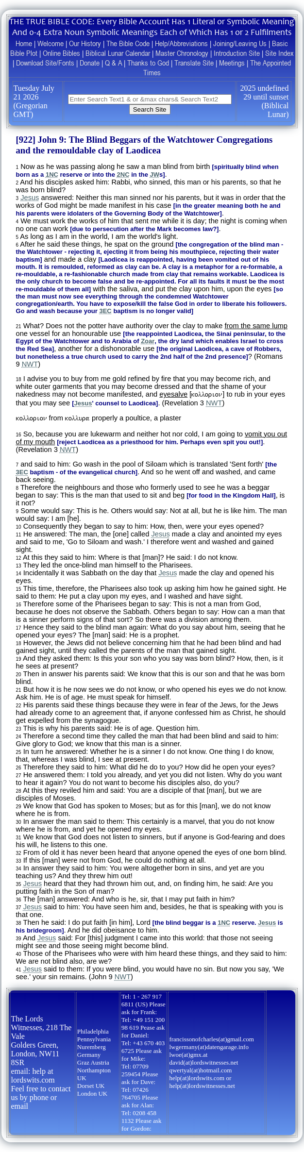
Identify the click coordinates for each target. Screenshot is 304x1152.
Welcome (50, 43)
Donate (90, 62)
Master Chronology (181, 53)
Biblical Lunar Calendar (117, 53)
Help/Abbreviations (181, 43)
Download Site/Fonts (45, 62)
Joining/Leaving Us (240, 43)
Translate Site (194, 62)
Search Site (150, 109)
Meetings (232, 62)
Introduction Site (237, 53)
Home (24, 43)
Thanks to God (148, 62)
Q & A (113, 62)
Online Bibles (61, 53)
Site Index (279, 53)
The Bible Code (128, 43)
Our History (85, 43)
